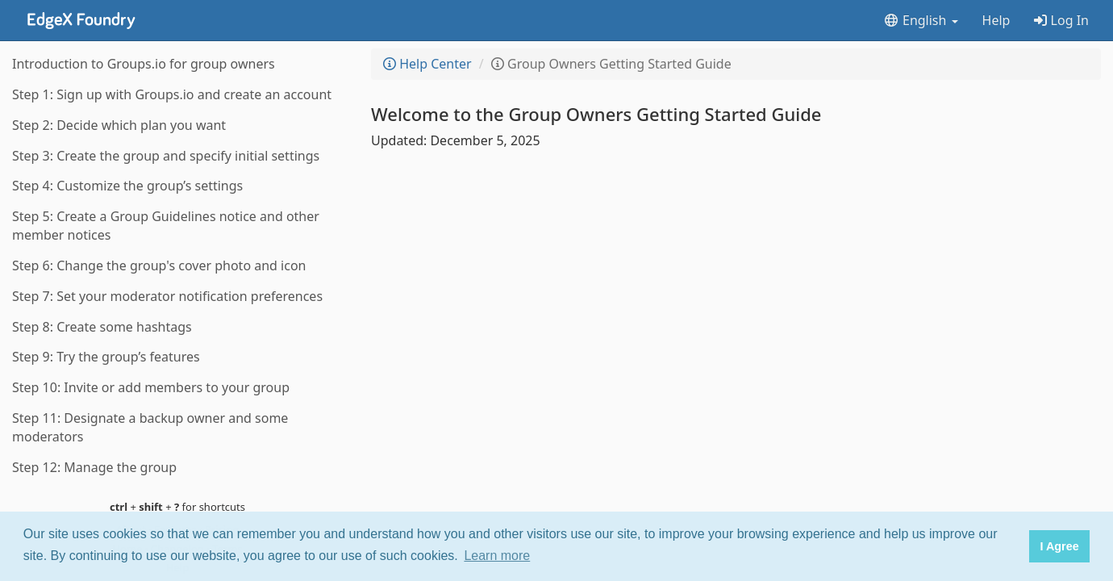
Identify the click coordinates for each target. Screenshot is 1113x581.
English (920, 20)
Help (996, 20)
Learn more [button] (497, 555)
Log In (1061, 20)
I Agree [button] (1059, 546)
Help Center (427, 64)
